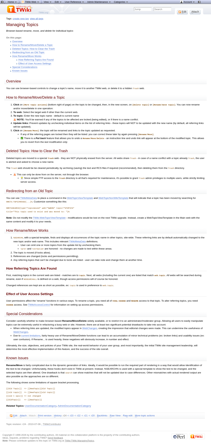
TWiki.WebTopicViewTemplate (49, 216)
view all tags (36, 18)
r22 (79, 412)
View (48, 1)
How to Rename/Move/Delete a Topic (32, 45)
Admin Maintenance (99, 1)
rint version (45, 412)
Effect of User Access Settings (34, 63)
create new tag (21, 18)
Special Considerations (24, 67)
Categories (121, 1)
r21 (86, 412)
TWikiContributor (52, 421)
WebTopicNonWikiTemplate (113, 196)
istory (57, 412)
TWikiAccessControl (39, 302)
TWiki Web (30, 1)
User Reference (74, 1)
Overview (17, 41)
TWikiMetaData (28, 196)
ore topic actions (145, 412)
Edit (58, 1)
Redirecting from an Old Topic (28, 52)
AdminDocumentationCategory (74, 402)
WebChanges (89, 325)
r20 (93, 412)
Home (12, 1)
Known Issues (19, 70)
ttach (23, 412)
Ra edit (127, 412)
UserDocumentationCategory (40, 402)
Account (187, 1)
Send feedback (55, 434)
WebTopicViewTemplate (80, 196)
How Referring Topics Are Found (36, 59)
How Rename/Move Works (26, 56)
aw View (115, 412)
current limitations (30, 332)
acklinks (102, 412)
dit (13, 412)
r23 (72, 412)
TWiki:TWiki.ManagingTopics (79, 437)
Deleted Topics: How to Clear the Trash (33, 48)
